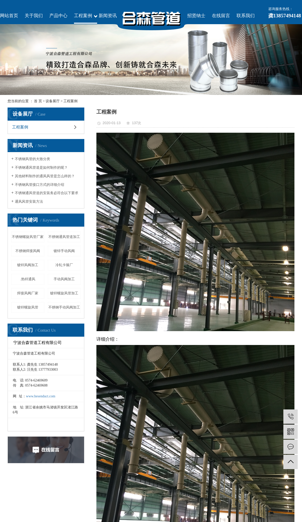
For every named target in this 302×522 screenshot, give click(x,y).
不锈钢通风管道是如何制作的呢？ (41, 167)
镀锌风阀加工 (27, 265)
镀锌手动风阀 (64, 251)
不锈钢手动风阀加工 (64, 307)
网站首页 (9, 15)
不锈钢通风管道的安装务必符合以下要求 (46, 193)
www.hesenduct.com (40, 396)
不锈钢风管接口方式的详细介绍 (39, 185)
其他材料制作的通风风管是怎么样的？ (45, 176)
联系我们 (246, 15)
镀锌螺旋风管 (27, 307)
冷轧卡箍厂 (64, 265)
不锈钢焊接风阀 (27, 251)
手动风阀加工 (64, 279)
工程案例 (83, 15)
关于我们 (34, 15)
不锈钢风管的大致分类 (32, 159)
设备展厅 (53, 101)
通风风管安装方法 (29, 201)
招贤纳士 (196, 15)
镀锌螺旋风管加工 (64, 293)
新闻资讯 (108, 15)
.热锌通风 (27, 279)
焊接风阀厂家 (27, 293)
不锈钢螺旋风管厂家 (28, 237)
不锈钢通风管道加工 (64, 237)
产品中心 (58, 15)
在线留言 (221, 15)
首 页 (38, 101)
